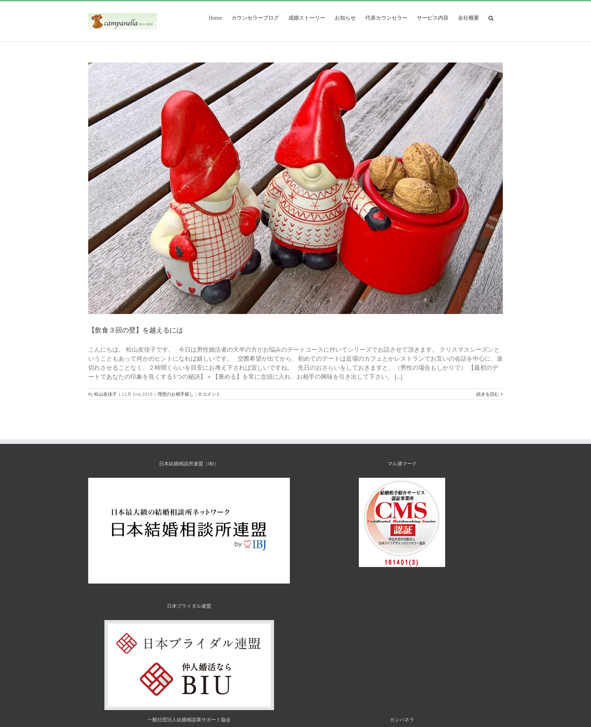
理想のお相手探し (176, 394)
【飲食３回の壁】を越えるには (135, 330)
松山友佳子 (105, 394)
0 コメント (209, 394)
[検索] (490, 17)
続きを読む (487, 394)
